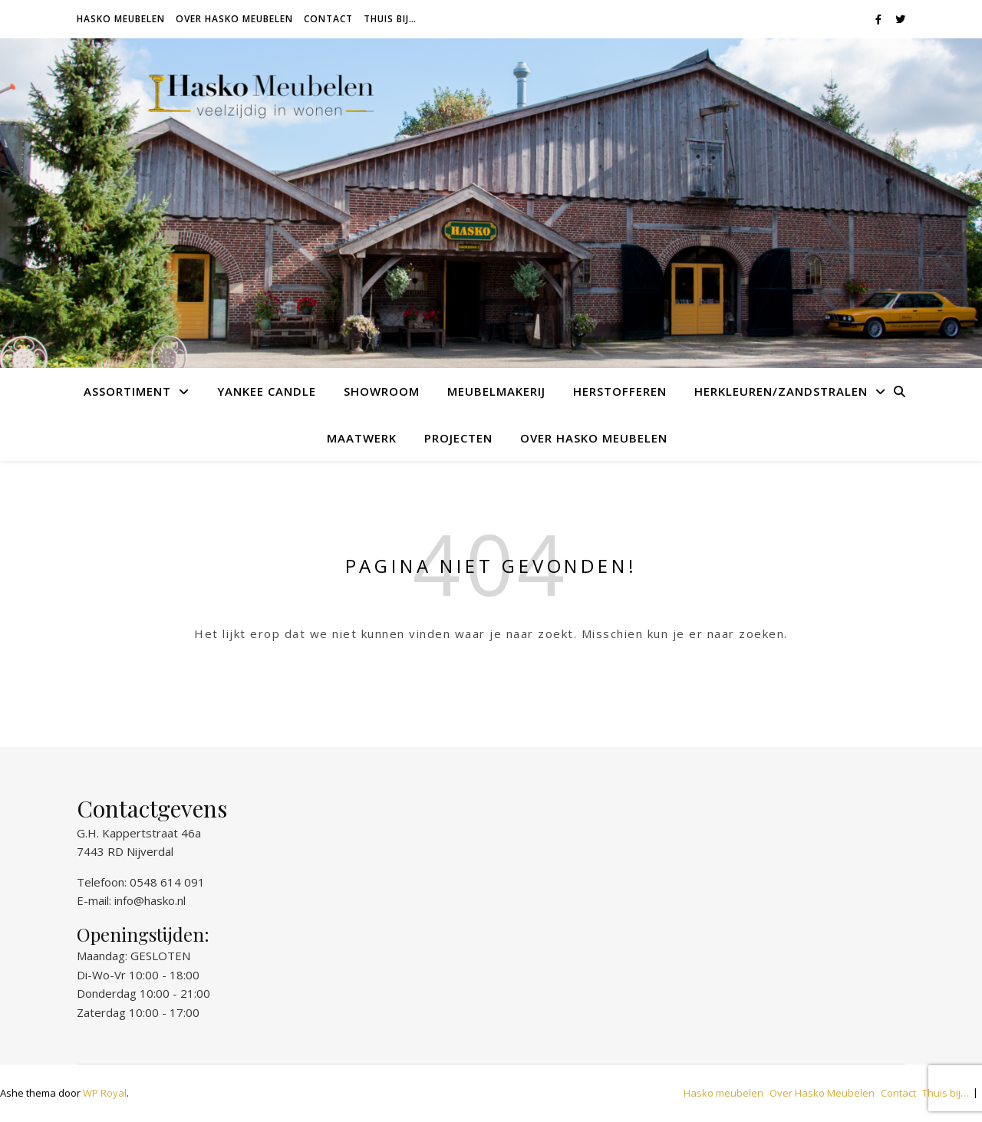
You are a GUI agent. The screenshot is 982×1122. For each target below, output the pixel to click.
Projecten (458, 438)
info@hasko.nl (150, 900)
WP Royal (105, 1093)
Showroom (382, 391)
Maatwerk (362, 438)
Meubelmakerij (496, 391)
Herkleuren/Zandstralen (781, 391)
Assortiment (127, 391)
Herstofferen (620, 391)
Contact (328, 18)
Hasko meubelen (121, 18)
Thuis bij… (390, 18)
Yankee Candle (266, 391)
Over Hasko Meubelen (234, 18)
